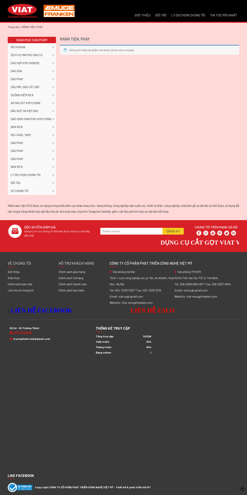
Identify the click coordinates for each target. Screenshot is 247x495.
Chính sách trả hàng (71, 278)
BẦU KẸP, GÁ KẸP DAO (24, 111)
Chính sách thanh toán (73, 284)
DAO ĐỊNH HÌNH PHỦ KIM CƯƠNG (31, 119)
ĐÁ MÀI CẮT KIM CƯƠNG (25, 103)
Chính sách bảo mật (20, 284)
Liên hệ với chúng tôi (21, 290)
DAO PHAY (17, 79)
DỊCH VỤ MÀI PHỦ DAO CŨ (27, 55)
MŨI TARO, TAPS (21, 135)
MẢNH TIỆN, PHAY (75, 39)
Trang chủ (13, 27)
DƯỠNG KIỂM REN (22, 95)
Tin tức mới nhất (223, 15)
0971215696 (21, 333)
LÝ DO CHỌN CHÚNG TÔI (188, 15)
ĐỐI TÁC (161, 15)
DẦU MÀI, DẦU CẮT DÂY (25, 87)
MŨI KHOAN (18, 47)
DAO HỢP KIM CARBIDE (25, 63)
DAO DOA (16, 71)
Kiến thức (14, 278)
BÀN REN (17, 127)
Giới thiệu (14, 272)
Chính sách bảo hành (71, 290)
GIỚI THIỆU (143, 15)
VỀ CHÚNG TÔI (19, 191)
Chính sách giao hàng (72, 272)
